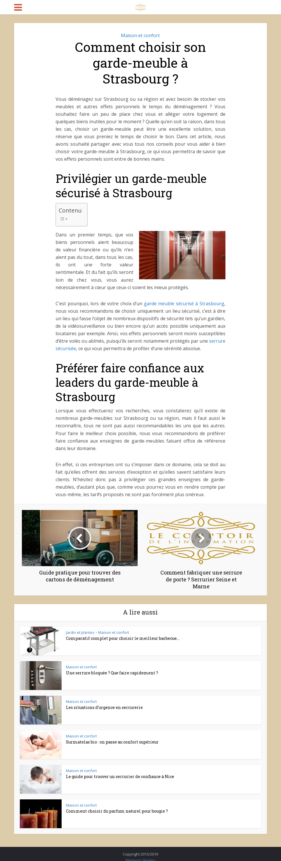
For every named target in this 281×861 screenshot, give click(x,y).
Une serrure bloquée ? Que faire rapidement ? (112, 673)
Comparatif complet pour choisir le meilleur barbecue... (122, 638)
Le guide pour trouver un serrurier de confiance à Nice (120, 776)
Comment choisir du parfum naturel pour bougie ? (117, 811)
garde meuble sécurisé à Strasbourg (184, 303)
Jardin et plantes (80, 632)
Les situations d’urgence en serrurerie (104, 707)
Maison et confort (140, 35)
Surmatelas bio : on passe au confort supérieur (112, 742)
